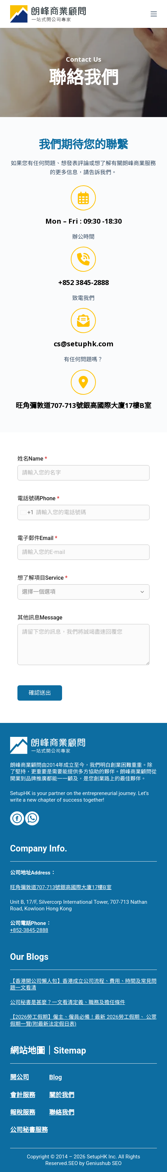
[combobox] (26, 512)
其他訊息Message (39, 617)
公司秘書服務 (29, 1129)
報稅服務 (22, 1112)
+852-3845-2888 (29, 930)
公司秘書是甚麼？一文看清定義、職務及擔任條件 (67, 1002)
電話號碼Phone (38, 498)
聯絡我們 (61, 1112)
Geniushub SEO (104, 1163)
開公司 (19, 1077)
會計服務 (22, 1094)
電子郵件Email (37, 538)
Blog (55, 1077)
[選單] (154, 14)
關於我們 (61, 1094)
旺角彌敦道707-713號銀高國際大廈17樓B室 (61, 887)
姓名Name (32, 458)
